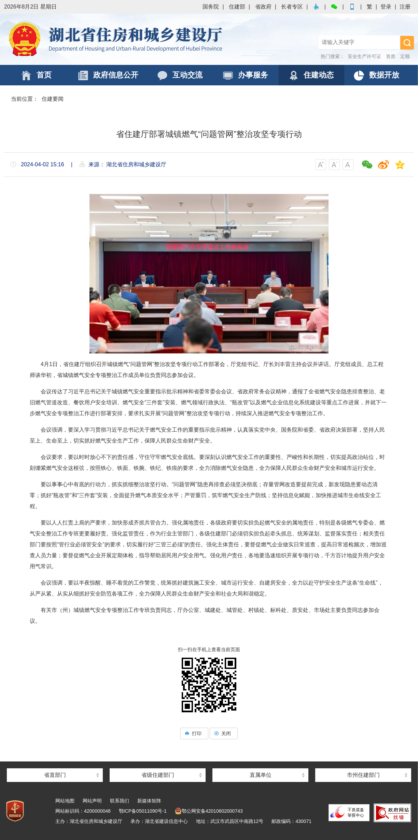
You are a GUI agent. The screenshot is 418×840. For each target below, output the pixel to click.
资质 (390, 56)
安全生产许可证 (364, 56)
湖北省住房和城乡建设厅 (116, 39)
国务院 (211, 7)
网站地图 (64, 800)
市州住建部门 (363, 775)
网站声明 (92, 800)
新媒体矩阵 (149, 800)
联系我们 (119, 800)
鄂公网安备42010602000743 (209, 811)
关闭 (223, 733)
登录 (385, 7)
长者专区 (292, 7)
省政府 (263, 7)
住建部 (237, 7)
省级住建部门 (157, 775)
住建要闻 (53, 99)
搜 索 (407, 43)
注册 (405, 7)
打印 (194, 733)
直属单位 (260, 775)
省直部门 (55, 775)
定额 (405, 56)
